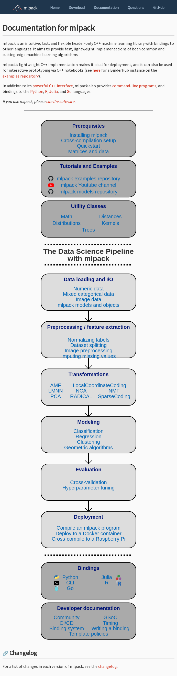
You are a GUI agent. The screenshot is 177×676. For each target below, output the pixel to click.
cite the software (60, 101)
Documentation (106, 7)
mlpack (31, 8)
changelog (107, 666)
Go (69, 91)
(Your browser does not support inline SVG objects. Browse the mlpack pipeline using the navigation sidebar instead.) (88, 380)
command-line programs (134, 85)
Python (36, 91)
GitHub (158, 7)
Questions (136, 7)
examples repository (21, 76)
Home (55, 7)
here (97, 70)
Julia (53, 91)
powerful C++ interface (52, 85)
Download (77, 7)
